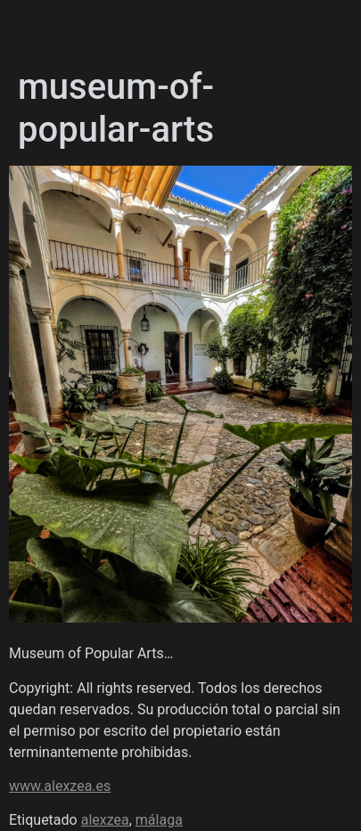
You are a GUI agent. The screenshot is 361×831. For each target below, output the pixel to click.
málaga (159, 819)
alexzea (105, 819)
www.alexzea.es (60, 786)
